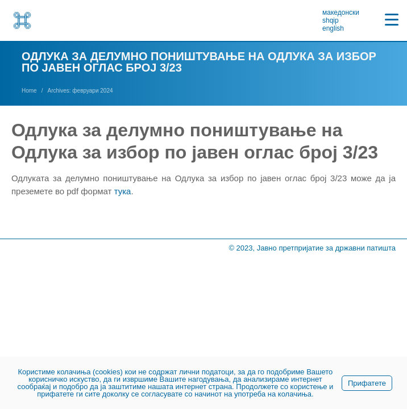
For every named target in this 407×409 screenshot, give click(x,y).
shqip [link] (330, 20)
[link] (22, 20)
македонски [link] (340, 12)
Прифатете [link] (367, 383)
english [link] (333, 28)
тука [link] (122, 191)
